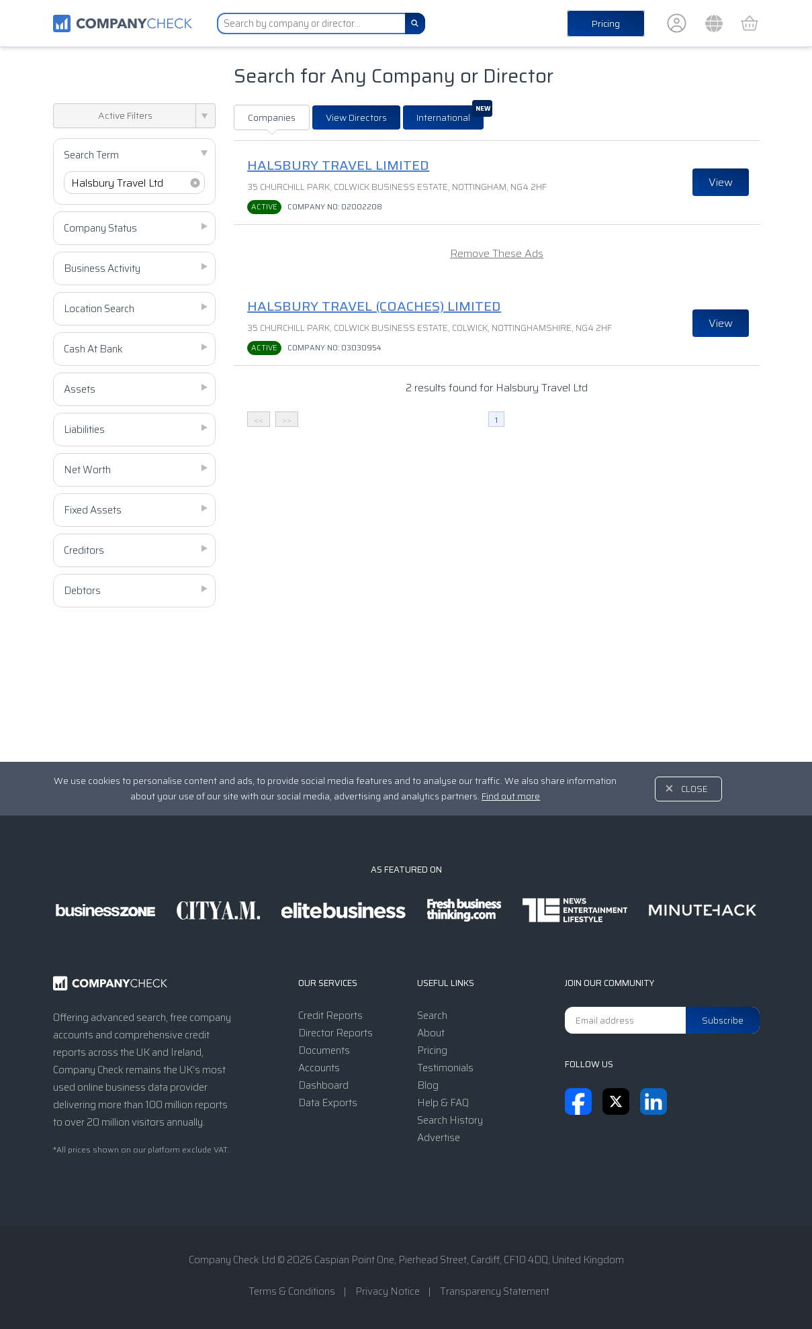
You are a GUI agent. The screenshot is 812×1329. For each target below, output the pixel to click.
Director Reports (335, 1033)
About (431, 1033)
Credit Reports (330, 1015)
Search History (450, 1120)
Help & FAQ (443, 1103)
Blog (428, 1085)
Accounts (319, 1068)
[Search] (415, 23)
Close (694, 789)
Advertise (438, 1138)
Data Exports (327, 1103)
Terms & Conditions (292, 1291)
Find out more (511, 796)
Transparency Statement (494, 1291)
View (721, 182)
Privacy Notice (387, 1291)
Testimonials (445, 1068)
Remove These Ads (496, 253)
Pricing (606, 23)
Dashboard (323, 1085)
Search (432, 1015)
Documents (324, 1050)
